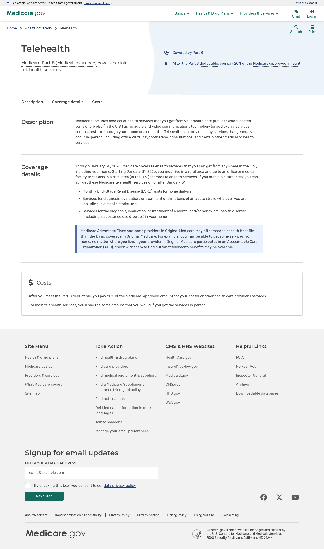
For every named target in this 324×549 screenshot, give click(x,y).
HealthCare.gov (179, 357)
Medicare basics (38, 366)
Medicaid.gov (177, 375)
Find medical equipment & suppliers (125, 375)
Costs (97, 102)
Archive (242, 384)
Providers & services (42, 375)
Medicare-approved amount (276, 63)
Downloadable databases (257, 393)
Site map (32, 393)
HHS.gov (173, 393)
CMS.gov (173, 384)
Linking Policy (177, 515)
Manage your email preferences (122, 431)
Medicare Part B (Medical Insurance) (59, 63)
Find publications (110, 399)
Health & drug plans (41, 357)
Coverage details (67, 102)
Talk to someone (108, 422)
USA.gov (173, 402)
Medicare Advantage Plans (103, 231)
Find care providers (111, 366)
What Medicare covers (43, 384)
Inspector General (251, 375)
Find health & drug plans (116, 357)
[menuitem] (182, 13)
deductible (209, 63)
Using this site (204, 515)
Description (32, 102)
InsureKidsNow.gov (182, 366)
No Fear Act (246, 366)
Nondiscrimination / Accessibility (78, 515)
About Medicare (36, 515)
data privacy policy (120, 485)
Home (12, 28)
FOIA (240, 357)
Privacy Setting (148, 515)
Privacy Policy (119, 515)
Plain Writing (230, 515)
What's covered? (38, 28)
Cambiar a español (305, 3)
